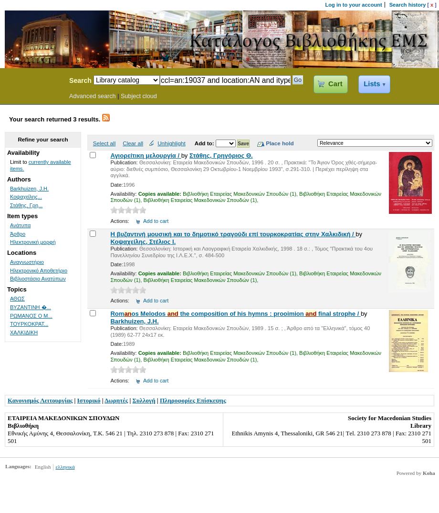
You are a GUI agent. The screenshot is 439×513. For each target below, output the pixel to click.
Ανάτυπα (20, 225)
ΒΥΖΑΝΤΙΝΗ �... (30, 307)
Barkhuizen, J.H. (134, 321)
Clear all (133, 143)
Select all (104, 143)
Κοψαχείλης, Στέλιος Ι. (143, 241)
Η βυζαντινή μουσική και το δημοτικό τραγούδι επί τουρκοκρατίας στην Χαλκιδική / (232, 234)
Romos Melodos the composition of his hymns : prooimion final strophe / (235, 313)
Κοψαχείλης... (26, 197)
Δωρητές (116, 400)
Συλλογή (144, 400)
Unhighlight (171, 143)
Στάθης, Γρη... (26, 205)
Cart (335, 84)
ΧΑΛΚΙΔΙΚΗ (24, 332)
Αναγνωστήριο (27, 262)
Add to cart (155, 221)
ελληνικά (64, 467)
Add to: (205, 143)
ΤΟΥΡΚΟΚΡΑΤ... (29, 324)
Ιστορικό (89, 400)
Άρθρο (17, 234)
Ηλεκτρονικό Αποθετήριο (38, 270)
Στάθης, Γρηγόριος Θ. (221, 155)
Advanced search (92, 96)
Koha (429, 473)
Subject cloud (139, 96)
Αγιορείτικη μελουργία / (145, 155)
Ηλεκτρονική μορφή (33, 242)
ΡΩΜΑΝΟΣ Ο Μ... (31, 316)
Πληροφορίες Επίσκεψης (193, 400)
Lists (372, 84)
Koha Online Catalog (32, 81)
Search (80, 80)
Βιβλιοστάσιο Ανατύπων (38, 279)
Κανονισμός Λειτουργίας (40, 400)
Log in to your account (353, 5)
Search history (407, 5)
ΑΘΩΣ (17, 299)
